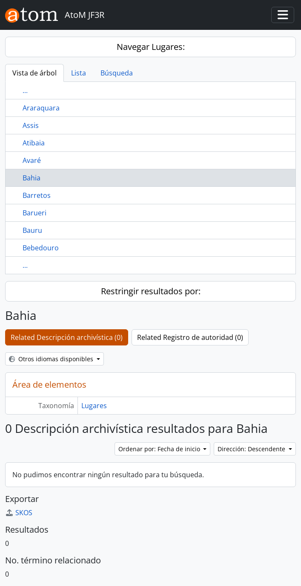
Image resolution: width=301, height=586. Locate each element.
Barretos (37, 195)
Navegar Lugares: (151, 46)
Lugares (94, 405)
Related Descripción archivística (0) (67, 337)
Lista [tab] (78, 73)
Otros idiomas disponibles (52, 359)
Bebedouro (41, 247)
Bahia (31, 178)
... (25, 90)
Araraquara (41, 108)
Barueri (34, 213)
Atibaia (34, 143)
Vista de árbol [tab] (34, 73)
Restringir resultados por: (151, 291)
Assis (31, 125)
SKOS (18, 512)
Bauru (32, 230)
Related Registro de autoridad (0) (190, 337)
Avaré (32, 160)
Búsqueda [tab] (116, 73)
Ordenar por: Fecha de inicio (160, 449)
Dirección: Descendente (252, 449)
